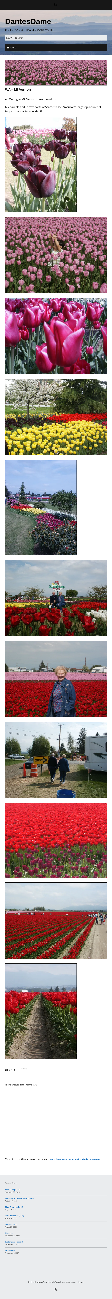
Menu (13, 47)
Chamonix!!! (10, 1250)
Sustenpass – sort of (14, 1242)
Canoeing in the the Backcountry (19, 1198)
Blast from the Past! (14, 1207)
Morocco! (9, 1233)
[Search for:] (56, 38)
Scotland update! (12, 1190)
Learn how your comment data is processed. (75, 1159)
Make (39, 1282)
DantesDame (28, 21)
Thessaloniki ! (11, 1224)
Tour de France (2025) (14, 1216)
